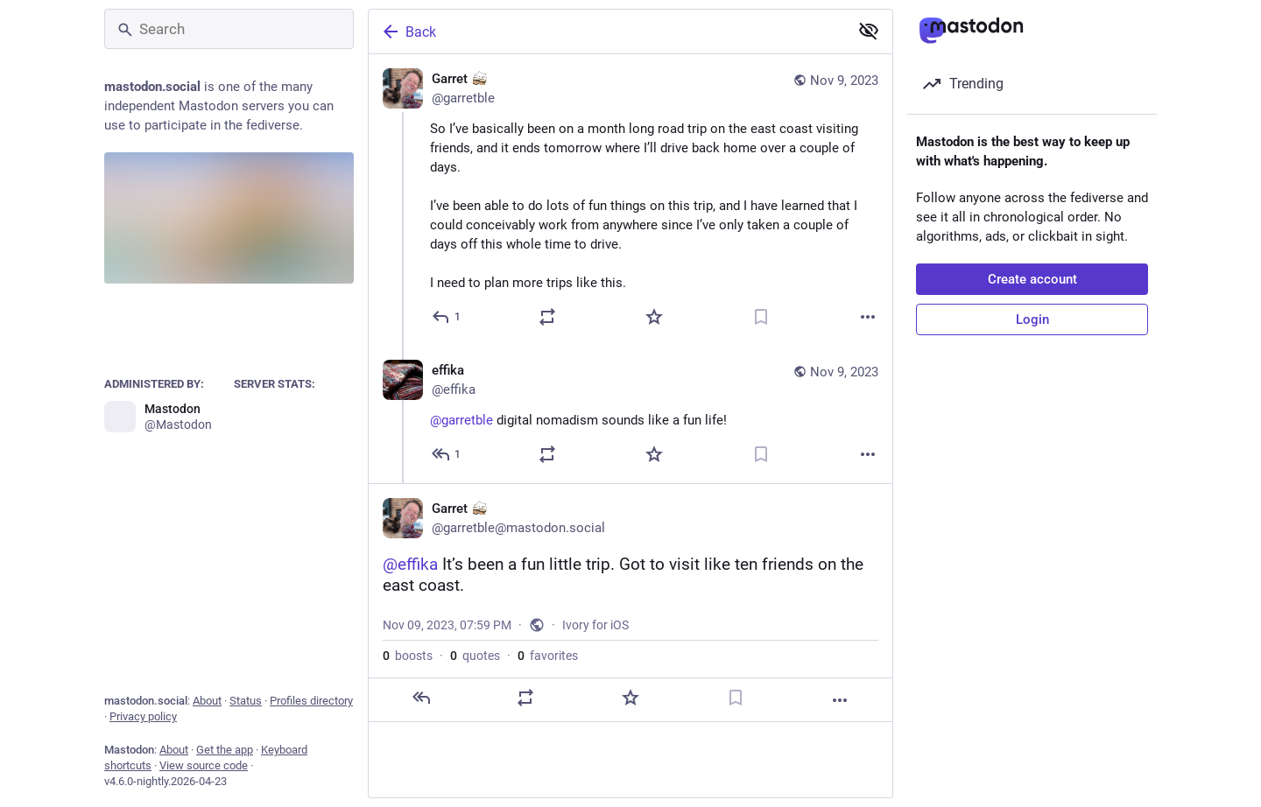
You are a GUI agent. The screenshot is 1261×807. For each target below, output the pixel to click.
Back (408, 31)
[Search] (229, 29)
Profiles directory (311, 700)
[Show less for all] (868, 31)
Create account (1032, 279)
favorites (548, 655)
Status (245, 700)
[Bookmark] (760, 316)
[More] (867, 316)
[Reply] (447, 316)
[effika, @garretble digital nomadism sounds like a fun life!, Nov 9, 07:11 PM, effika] (630, 414)
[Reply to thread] (447, 454)
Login (1032, 319)
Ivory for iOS (595, 625)
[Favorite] (654, 316)
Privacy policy (143, 716)
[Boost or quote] (547, 316)
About (207, 700)
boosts (408, 655)
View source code (203, 765)
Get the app (224, 749)
